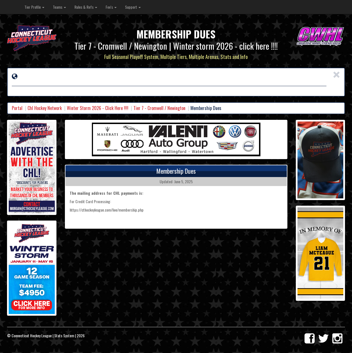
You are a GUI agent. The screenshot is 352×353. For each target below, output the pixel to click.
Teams (59, 7)
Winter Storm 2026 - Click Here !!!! (97, 108)
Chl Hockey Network (45, 108)
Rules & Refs (85, 7)
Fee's (111, 7)
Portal (17, 108)
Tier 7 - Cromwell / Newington (159, 108)
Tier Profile (34, 7)
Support (133, 7)
